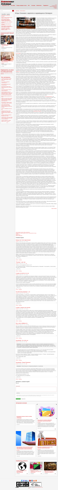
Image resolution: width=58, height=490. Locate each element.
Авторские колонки (21, 403)
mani (26, 263)
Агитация (33, 5)
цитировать (20, 289)
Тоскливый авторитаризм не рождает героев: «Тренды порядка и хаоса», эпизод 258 (6, 79)
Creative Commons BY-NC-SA (39, 487)
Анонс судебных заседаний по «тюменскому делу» (6, 45)
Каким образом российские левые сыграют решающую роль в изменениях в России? (6, 87)
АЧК (29, 5)
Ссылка (17, 241)
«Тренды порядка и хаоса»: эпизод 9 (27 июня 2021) (6, 22)
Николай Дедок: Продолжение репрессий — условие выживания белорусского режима (6, 29)
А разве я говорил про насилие (23, 307)
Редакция (24, 16)
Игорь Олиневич (18, 234)
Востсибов (39, 422)
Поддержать (45, 5)
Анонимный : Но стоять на (22, 340)
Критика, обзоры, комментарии (25, 232)
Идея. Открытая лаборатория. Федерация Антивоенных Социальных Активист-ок (50, 471)
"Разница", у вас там (20, 262)
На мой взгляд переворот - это (23, 291)
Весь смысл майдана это (21, 323)
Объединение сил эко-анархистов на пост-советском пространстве (36, 471)
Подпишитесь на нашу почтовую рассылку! (7, 70)
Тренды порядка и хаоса (21, 5)
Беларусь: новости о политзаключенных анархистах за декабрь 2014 (6, 17)
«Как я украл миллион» (48, 96)
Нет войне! (13, 5)
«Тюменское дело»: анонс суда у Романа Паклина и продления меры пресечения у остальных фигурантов (6, 118)
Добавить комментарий (19, 235)
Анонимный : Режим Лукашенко (23, 362)
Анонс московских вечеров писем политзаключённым (7, 61)
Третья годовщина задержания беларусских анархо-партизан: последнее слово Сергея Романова (6, 20)
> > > (7, 122)
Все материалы (5, 77)
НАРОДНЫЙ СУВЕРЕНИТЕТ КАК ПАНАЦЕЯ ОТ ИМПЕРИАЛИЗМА (22, 471)
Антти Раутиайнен (19, 418)
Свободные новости (21, 460)
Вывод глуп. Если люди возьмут (23, 240)
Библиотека (39, 5)
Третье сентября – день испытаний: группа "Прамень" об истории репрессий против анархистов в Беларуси (6, 26)
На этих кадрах (18, 53)
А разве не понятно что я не (22, 273)
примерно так (18, 71)
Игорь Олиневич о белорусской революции (5, 15)
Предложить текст (5, 5)
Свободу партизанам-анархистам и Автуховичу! (6, 24)
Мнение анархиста (22, 10)
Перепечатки (17, 10)
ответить (17, 289)
